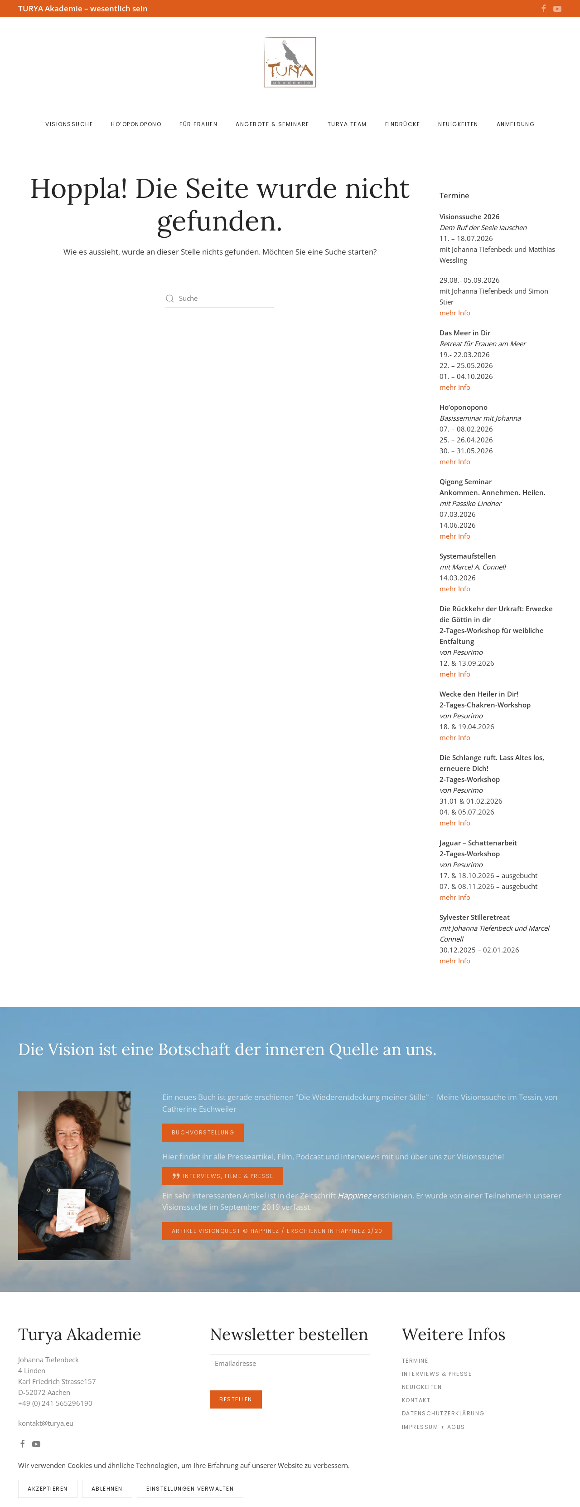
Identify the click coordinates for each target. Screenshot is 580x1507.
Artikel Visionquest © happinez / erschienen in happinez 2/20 (277, 1231)
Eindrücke (402, 124)
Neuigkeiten (458, 124)
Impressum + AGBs (433, 1427)
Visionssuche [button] (69, 124)
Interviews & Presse (437, 1374)
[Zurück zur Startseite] (290, 62)
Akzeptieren (48, 1488)
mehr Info (455, 312)
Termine (415, 1361)
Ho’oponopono (136, 124)
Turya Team (347, 124)
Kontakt (416, 1400)
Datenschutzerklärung (443, 1413)
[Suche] (219, 299)
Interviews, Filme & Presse (223, 1176)
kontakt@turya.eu (45, 1423)
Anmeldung (516, 124)
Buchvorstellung (203, 1132)
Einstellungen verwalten (190, 1488)
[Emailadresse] (290, 1363)
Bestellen (235, 1399)
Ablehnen (107, 1488)
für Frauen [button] (198, 124)
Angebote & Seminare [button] (272, 124)
